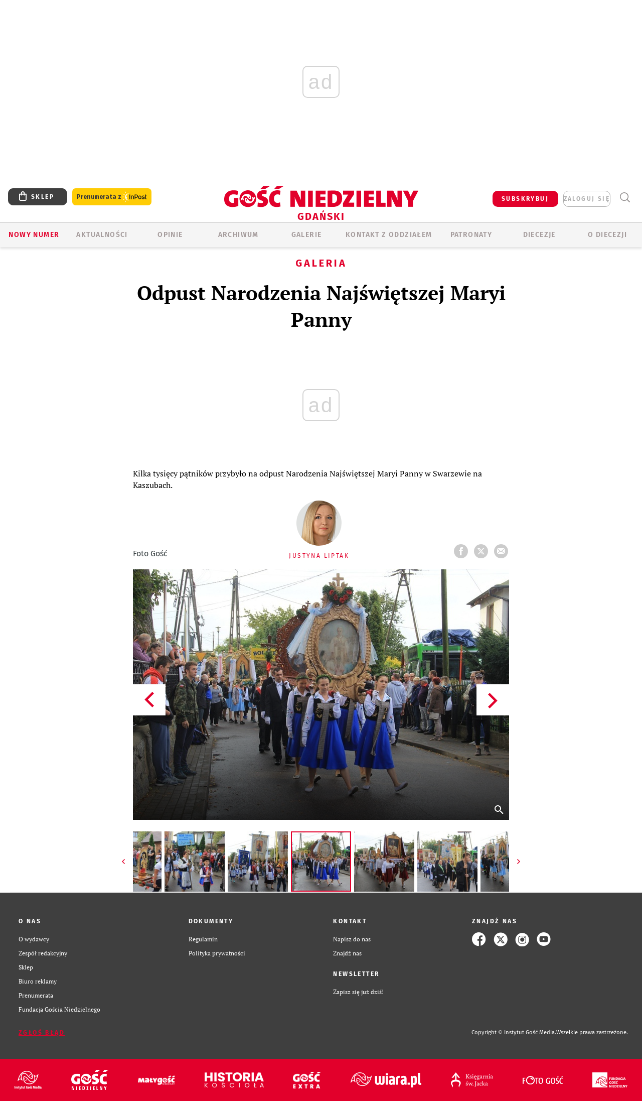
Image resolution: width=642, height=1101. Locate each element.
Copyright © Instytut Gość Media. (513, 1032)
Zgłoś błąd (42, 1032)
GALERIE (306, 234)
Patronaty (471, 234)
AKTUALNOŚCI (101, 234)
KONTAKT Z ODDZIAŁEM (389, 234)
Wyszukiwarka (624, 197)
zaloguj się (587, 198)
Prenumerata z (112, 197)
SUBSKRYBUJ (525, 198)
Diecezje (539, 234)
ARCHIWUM (238, 234)
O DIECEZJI (607, 234)
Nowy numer (34, 234)
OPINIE (170, 234)
